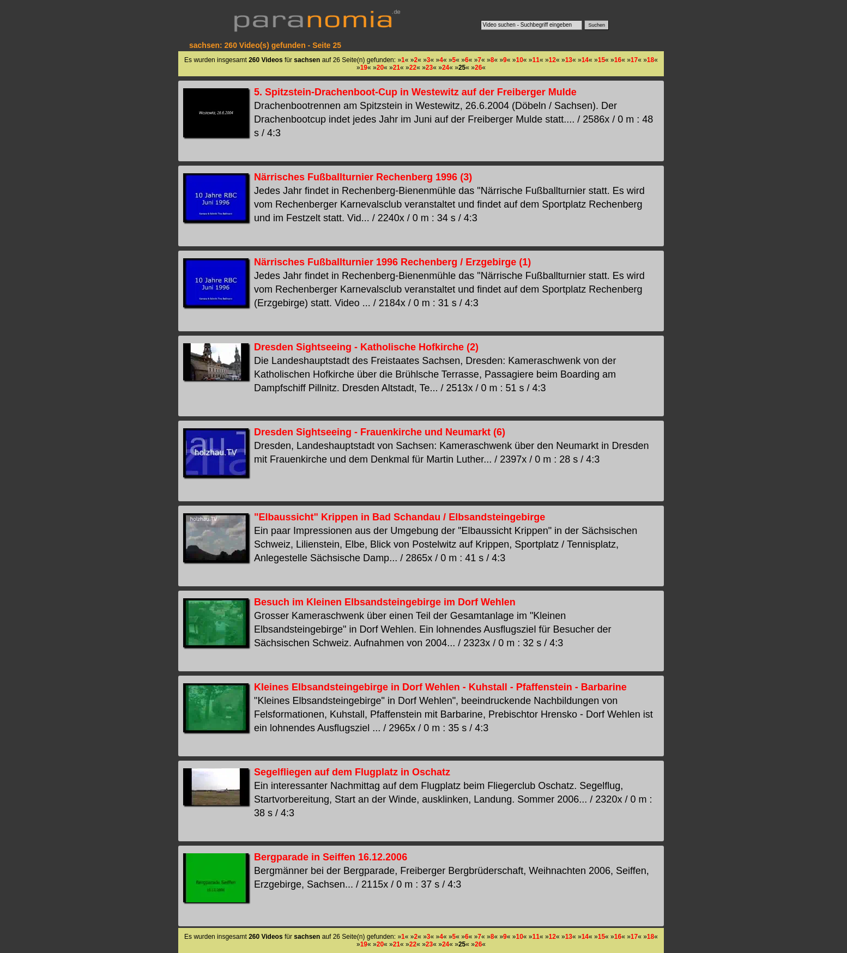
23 (429, 67)
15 (601, 60)
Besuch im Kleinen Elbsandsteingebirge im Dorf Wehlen (385, 602)
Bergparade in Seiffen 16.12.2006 (330, 857)
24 (445, 67)
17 (634, 60)
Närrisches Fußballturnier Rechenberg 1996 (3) (363, 177)
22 (412, 67)
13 (568, 60)
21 (396, 67)
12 (552, 60)
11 (536, 60)
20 (380, 67)
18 (650, 60)
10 (519, 60)
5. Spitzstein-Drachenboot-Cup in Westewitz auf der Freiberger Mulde (415, 92)
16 (617, 60)
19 (363, 67)
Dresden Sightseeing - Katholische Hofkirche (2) (366, 347)
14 (585, 60)
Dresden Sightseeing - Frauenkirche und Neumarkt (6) (379, 432)
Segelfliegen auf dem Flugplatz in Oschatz (352, 772)
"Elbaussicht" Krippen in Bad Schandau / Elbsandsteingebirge (399, 517)
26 (478, 67)
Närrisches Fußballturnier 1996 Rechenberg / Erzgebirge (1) (392, 262)
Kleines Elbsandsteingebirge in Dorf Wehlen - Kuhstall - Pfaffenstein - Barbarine (440, 687)
